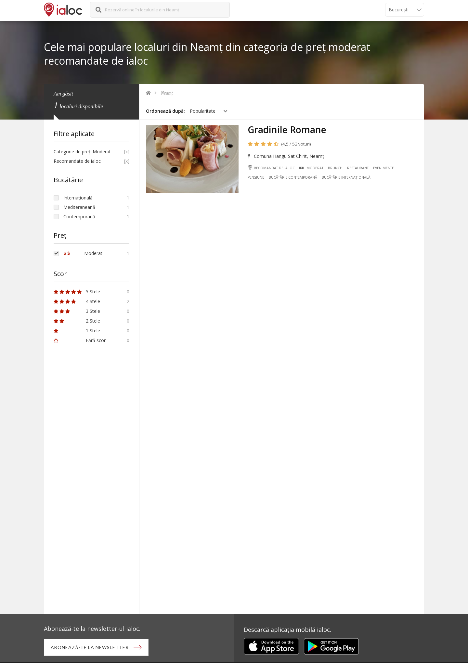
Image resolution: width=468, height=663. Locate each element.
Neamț (167, 93)
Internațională (78, 198)
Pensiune (256, 177)
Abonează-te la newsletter (90, 647)
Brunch (335, 168)
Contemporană (79, 216)
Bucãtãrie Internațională (346, 177)
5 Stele (77, 291)
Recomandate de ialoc (77, 161)
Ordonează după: (165, 111)
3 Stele (77, 311)
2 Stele (77, 321)
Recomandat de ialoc (271, 167)
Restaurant (358, 168)
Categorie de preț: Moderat (82, 151)
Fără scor (80, 340)
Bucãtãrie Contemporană (293, 177)
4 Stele (77, 301)
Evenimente (383, 168)
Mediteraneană (79, 207)
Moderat (311, 168)
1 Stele (77, 330)
